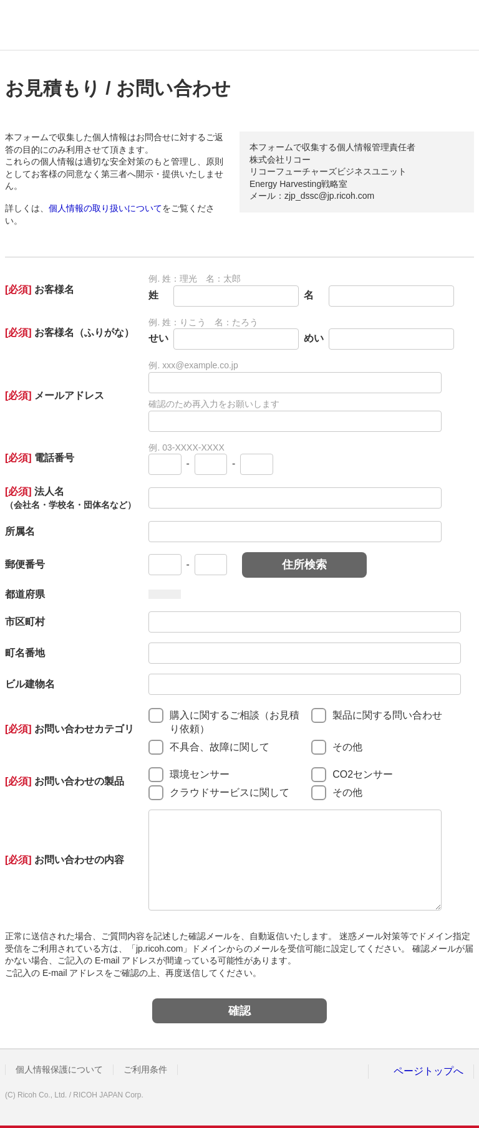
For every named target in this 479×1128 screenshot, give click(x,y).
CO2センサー (362, 774)
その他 (347, 747)
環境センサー (200, 774)
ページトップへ (428, 1071)
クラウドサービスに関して (229, 792)
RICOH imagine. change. (48, 25)
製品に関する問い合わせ (387, 715)
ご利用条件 (145, 1069)
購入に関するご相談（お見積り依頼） (234, 722)
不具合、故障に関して (219, 747)
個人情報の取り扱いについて (105, 208)
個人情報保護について (59, 1069)
